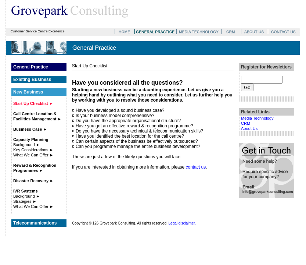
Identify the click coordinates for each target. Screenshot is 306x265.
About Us (249, 128)
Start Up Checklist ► (33, 103)
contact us (196, 167)
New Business (28, 92)
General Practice (30, 67)
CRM (245, 123)
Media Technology (257, 118)
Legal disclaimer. (182, 223)
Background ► (26, 144)
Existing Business (32, 79)
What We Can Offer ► (33, 155)
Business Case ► (30, 129)
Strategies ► (24, 201)
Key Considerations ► (33, 150)
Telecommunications (35, 223)
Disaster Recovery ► (33, 181)
